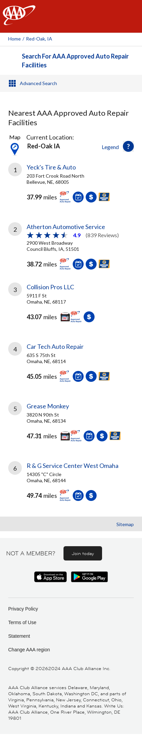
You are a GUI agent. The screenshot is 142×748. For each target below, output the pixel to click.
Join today (83, 553)
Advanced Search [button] (38, 83)
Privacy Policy (23, 609)
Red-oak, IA (39, 39)
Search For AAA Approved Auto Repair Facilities (75, 60)
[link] (71, 188)
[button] (128, 146)
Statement (19, 636)
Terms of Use (22, 622)
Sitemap (125, 524)
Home (14, 39)
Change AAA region (29, 649)
